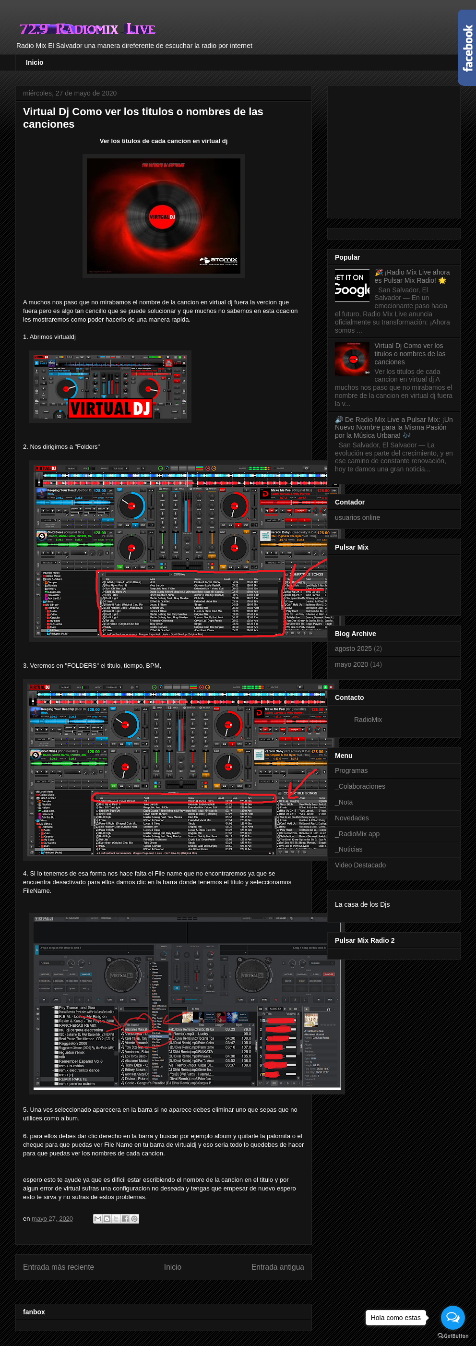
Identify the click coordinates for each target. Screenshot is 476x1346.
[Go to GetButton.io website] (453, 1336)
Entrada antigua (277, 1267)
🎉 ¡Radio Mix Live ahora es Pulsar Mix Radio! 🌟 (412, 276)
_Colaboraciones (360, 786)
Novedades (352, 818)
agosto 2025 (353, 648)
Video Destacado (360, 865)
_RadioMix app (357, 834)
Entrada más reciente (58, 1267)
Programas (351, 770)
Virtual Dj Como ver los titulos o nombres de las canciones (410, 354)
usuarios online (357, 517)
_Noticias (349, 849)
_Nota (344, 802)
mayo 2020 (351, 664)
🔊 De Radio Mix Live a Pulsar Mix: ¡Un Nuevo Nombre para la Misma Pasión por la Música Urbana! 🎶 (394, 428)
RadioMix (368, 719)
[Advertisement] (405, 149)
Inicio (35, 62)
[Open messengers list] (453, 1318)
